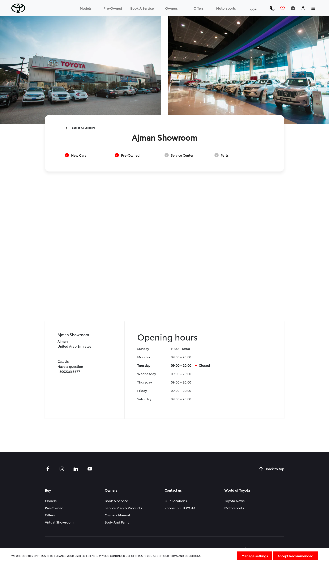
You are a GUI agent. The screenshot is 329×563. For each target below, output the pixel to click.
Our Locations (175, 500)
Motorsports (226, 8)
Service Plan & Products (123, 507)
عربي (253, 8)
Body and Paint (117, 522)
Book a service (142, 8)
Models (85, 8)
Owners (171, 8)
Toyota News (234, 500)
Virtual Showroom (59, 522)
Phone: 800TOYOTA (180, 507)
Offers (198, 8)
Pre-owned (112, 8)
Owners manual (117, 514)
